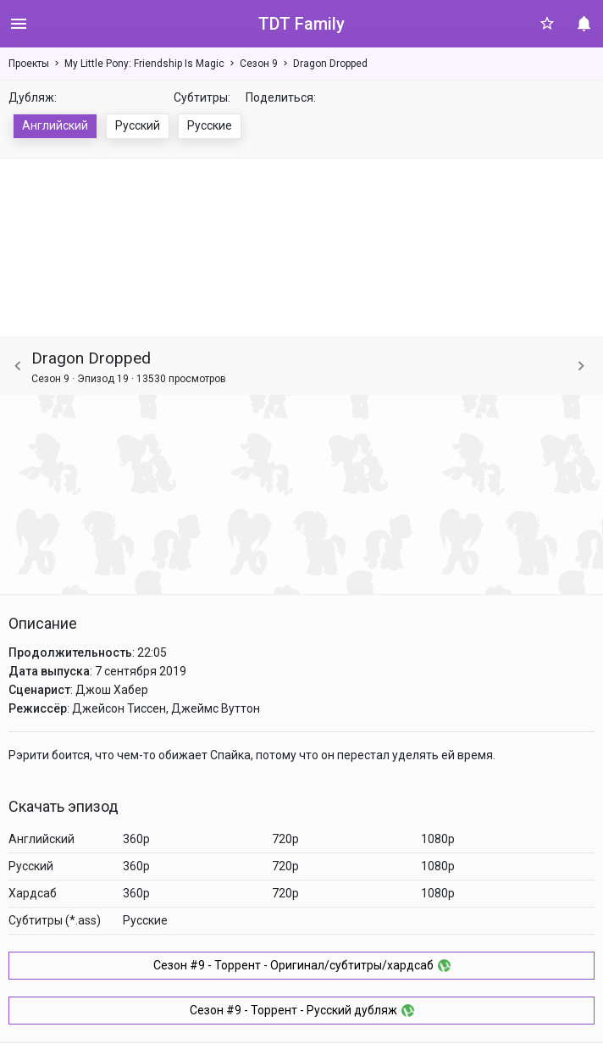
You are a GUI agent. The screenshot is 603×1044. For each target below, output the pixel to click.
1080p (438, 839)
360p (136, 839)
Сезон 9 (259, 63)
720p (285, 839)
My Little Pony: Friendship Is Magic (144, 63)
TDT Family (301, 24)
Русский (137, 125)
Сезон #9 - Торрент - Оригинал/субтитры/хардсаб (302, 965)
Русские (209, 125)
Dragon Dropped (330, 63)
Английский (55, 125)
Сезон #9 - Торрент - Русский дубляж (302, 1010)
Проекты (28, 63)
